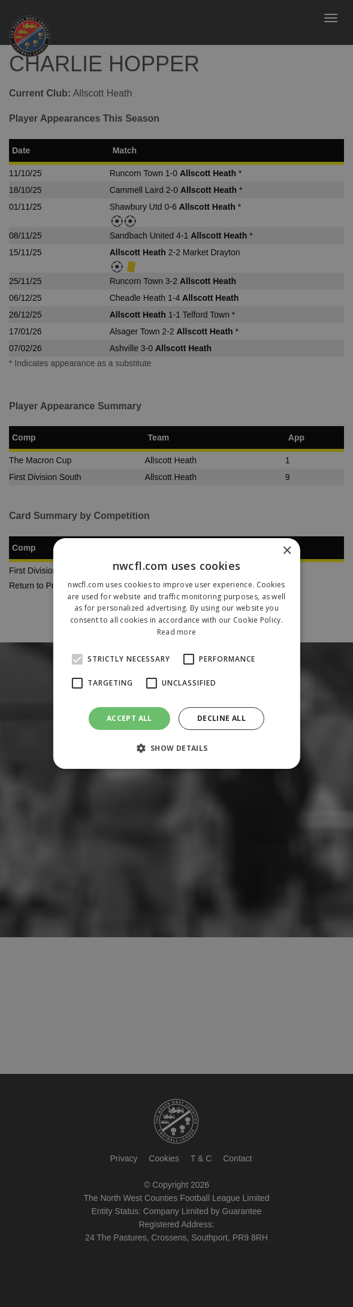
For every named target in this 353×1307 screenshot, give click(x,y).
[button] (176, 748)
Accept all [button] (129, 718)
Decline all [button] (221, 718)
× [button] (286, 551)
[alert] (176, 653)
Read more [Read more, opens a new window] (177, 632)
